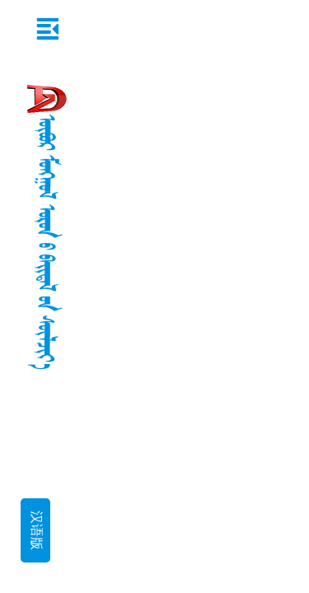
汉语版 (35, 530)
